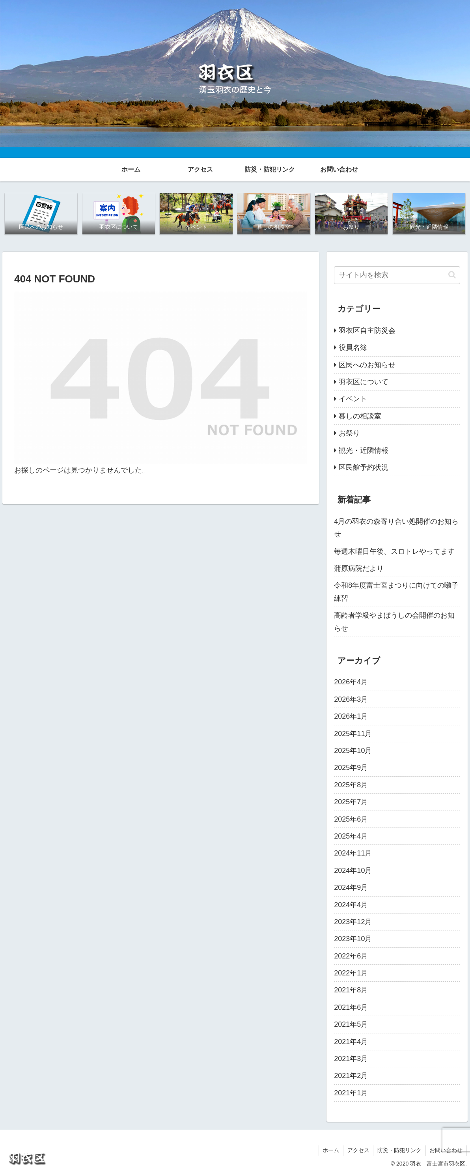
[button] (452, 275)
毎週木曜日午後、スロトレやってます (394, 551)
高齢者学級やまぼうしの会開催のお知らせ (394, 621)
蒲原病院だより (359, 568)
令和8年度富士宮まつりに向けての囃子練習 (396, 592)
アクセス (358, 1150)
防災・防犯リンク (399, 1150)
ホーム (330, 1150)
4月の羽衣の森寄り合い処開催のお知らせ (396, 527)
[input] (397, 275)
